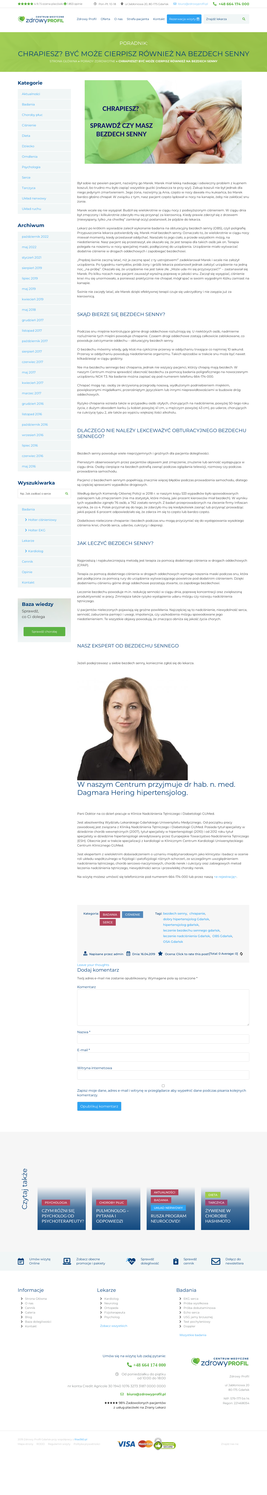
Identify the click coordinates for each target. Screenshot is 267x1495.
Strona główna (63, 61)
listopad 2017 (32, 331)
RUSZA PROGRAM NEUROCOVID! (168, 1218)
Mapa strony (25, 1444)
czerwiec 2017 (32, 362)
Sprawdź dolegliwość (150, 1261)
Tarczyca (28, 188)
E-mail (83, 1050)
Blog (28, 1317)
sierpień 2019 (32, 268)
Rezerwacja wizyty (184, 19)
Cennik (27, 561)
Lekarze (28, 541)
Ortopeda (111, 1308)
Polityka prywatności (87, 1444)
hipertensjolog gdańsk (181, 925)
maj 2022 (29, 247)
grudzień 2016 (33, 404)
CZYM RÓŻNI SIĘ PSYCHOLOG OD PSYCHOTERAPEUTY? (63, 1215)
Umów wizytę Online (39, 1261)
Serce (108, 922)
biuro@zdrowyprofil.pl (191, 4)
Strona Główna (36, 1299)
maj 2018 (29, 310)
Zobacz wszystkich (113, 1326)
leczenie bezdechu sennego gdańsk (191, 930)
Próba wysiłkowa (196, 1303)
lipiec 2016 (30, 445)
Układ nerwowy (34, 198)
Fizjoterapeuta (114, 1312)
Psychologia (31, 167)
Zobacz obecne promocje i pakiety (90, 1261)
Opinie (27, 572)
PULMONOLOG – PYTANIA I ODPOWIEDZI (112, 1215)
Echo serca (191, 1312)
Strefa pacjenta (138, 19)
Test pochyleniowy (197, 1322)
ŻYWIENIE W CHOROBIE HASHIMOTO (217, 1215)
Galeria (30, 1312)
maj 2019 (29, 289)
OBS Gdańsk (222, 936)
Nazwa (83, 1032)
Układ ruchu (31, 209)
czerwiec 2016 (32, 456)
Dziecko (28, 146)
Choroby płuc (32, 115)
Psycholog (112, 1317)
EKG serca (191, 1299)
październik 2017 (35, 341)
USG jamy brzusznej (198, 1317)
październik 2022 (35, 237)
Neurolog (111, 1303)
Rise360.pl (80, 1439)
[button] (244, 19)
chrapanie (197, 913)
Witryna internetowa (94, 1068)
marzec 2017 (31, 393)
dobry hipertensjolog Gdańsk (186, 919)
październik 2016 (35, 424)
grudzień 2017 (33, 320)
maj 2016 (29, 466)
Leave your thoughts (93, 965)
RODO (41, 1444)
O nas (118, 19)
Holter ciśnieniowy (42, 520)
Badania (110, 914)
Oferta (105, 19)
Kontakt (159, 19)
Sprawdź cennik (190, 1261)
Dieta (26, 136)
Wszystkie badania (192, 1335)
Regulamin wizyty (59, 1444)
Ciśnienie (132, 914)
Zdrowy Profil (87, 19)
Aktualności (31, 94)
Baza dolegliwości (38, 1322)
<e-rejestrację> (225, 877)
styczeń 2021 (31, 257)
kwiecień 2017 (32, 383)
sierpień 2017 (32, 351)
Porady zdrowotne (98, 61)
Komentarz (86, 987)
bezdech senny (175, 913)
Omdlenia (30, 157)
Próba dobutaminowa (199, 1308)
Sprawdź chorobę (44, 631)
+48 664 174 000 (231, 4)
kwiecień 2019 (32, 299)
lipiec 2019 (30, 278)
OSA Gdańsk (173, 942)
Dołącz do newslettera (234, 1261)
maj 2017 (29, 372)
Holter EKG (36, 530)
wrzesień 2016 (32, 435)
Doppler (189, 1326)
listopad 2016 (32, 414)
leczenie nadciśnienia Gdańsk (186, 936)
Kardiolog (35, 551)
